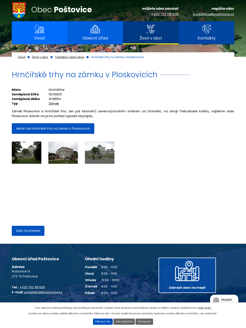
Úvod (39, 38)
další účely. (204, 308)
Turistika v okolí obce (69, 57)
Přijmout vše (103, 321)
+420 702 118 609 (165, 14)
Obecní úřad (95, 38)
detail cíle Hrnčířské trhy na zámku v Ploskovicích (53, 128)
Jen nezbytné (124, 321)
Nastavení (144, 321)
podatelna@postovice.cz (213, 14)
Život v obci (151, 38)
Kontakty (206, 38)
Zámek (54, 103)
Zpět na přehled (28, 232)
